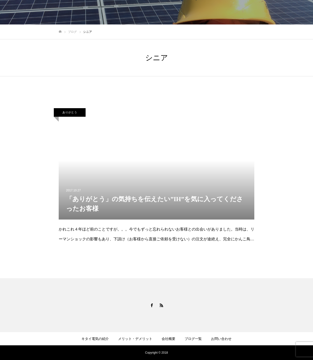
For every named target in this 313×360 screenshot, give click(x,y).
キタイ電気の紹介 (169, 12)
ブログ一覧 (265, 12)
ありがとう (69, 112)
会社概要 (241, 12)
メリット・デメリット (209, 12)
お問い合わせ (293, 12)
